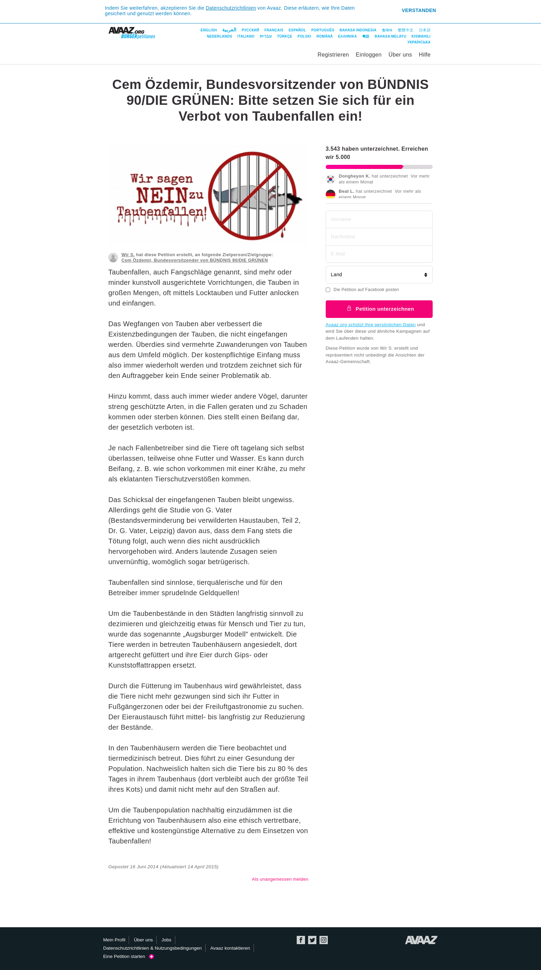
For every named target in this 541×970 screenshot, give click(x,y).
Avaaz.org (421, 940)
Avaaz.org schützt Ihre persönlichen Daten (371, 324)
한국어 (387, 30)
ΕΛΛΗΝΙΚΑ (347, 36)
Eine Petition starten (128, 956)
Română (324, 36)
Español (297, 30)
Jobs (166, 939)
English (208, 30)
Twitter (312, 940)
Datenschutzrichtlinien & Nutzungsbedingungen (152, 948)
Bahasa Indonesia (358, 30)
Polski (304, 36)
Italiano (246, 36)
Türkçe (284, 36)
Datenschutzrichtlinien (231, 8)
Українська (419, 42)
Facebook (301, 940)
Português (322, 30)
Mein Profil (114, 939)
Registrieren (333, 55)
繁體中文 (406, 30)
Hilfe (425, 55)
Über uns (400, 55)
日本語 (425, 30)
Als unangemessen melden (280, 879)
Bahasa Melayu (390, 36)
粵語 (366, 36)
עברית (266, 36)
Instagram (323, 940)
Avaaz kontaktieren (230, 948)
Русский (250, 30)
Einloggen (369, 55)
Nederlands (219, 36)
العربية (229, 29)
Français (273, 30)
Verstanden (419, 10)
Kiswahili (421, 36)
